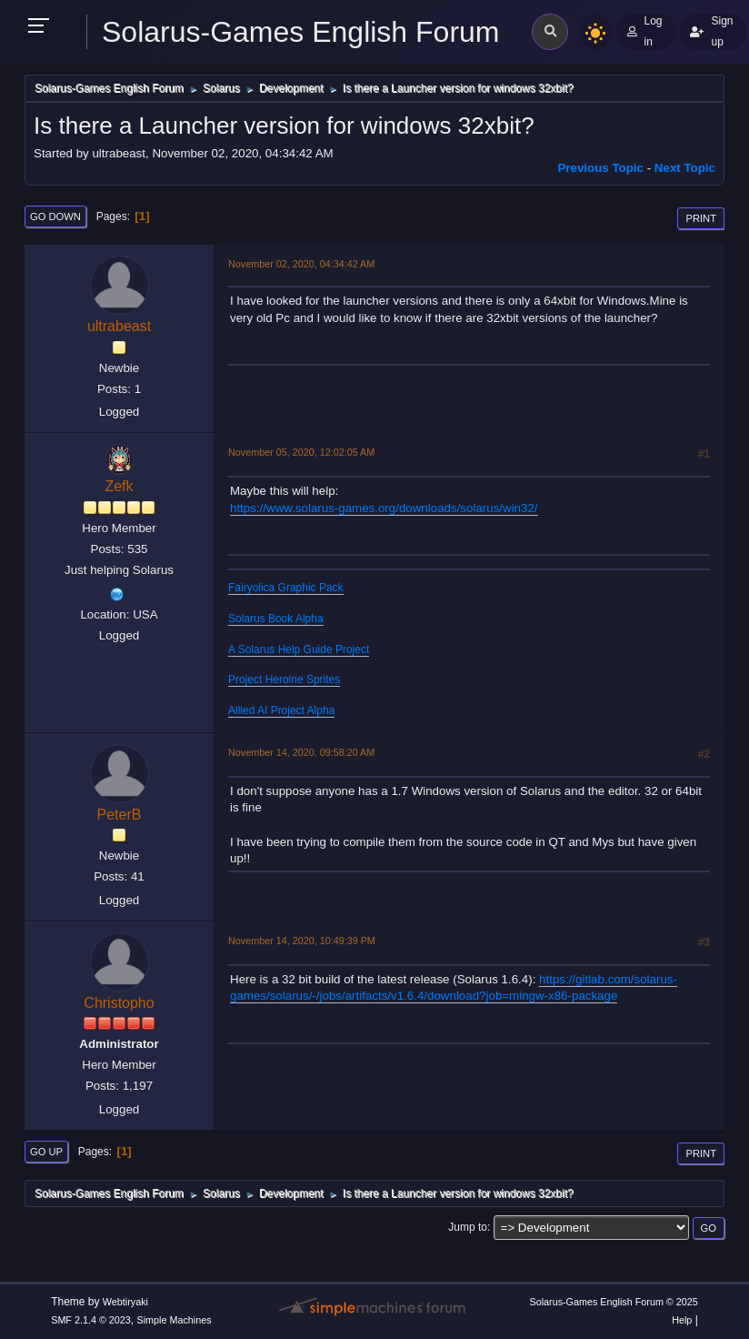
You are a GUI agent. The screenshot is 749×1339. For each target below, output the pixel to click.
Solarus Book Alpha (276, 618)
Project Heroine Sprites (284, 679)
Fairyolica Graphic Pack (286, 587)
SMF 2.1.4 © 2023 (91, 1319)
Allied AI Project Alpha (281, 710)
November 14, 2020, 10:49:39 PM (301, 940)
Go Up (46, 1151)
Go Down (55, 216)
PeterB (119, 814)
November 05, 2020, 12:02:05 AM (301, 452)
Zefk (119, 486)
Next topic (684, 168)
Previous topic (600, 168)
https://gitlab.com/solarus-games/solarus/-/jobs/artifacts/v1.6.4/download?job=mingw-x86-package (453, 987)
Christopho (119, 1003)
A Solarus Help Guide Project (298, 649)
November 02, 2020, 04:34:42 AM (301, 263)
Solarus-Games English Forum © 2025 (613, 1301)
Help (682, 1319)
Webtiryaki (125, 1301)
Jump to (467, 1227)
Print (700, 218)
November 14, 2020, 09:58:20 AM (301, 752)
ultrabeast (119, 326)
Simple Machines (174, 1319)
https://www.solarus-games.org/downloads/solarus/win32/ (384, 508)
